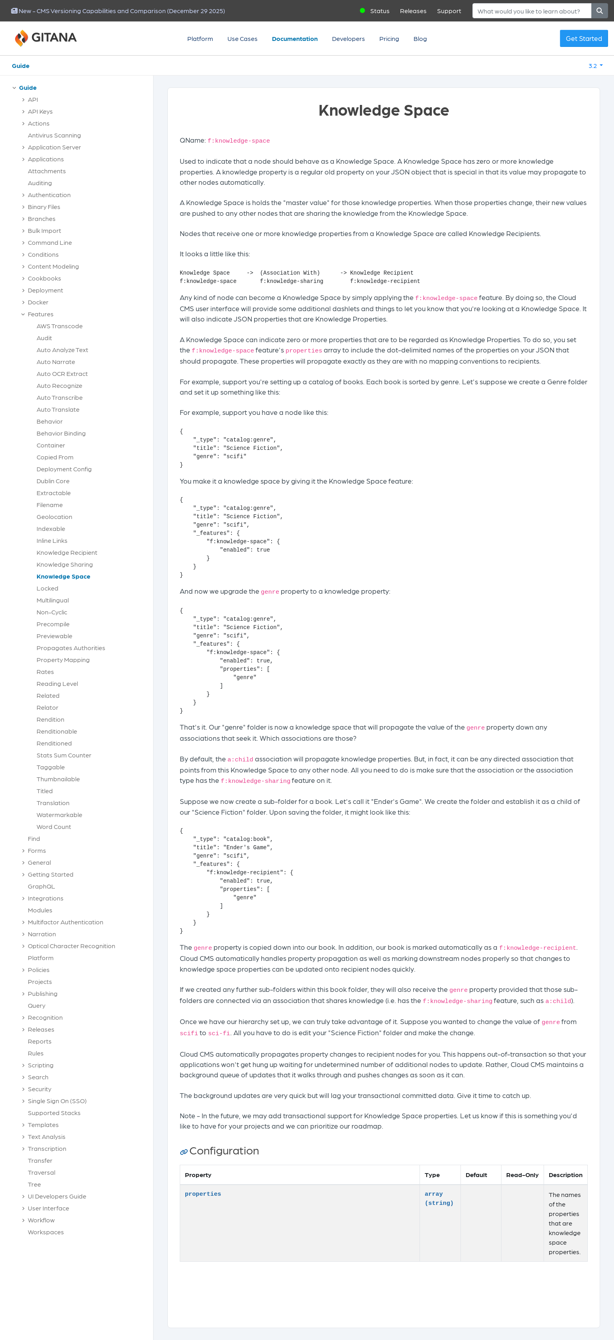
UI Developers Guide (57, 1196)
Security (39, 1088)
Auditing (40, 182)
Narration (42, 933)
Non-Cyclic (52, 612)
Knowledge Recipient (67, 552)
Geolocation (54, 516)
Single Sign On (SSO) (57, 1100)
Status (380, 10)
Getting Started (51, 874)
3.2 (593, 65)
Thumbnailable (58, 779)
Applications (46, 159)
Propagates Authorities (71, 647)
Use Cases (242, 38)
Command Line (50, 242)
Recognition (45, 1017)
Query (36, 1005)
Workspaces (46, 1232)
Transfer (40, 1160)
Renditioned (54, 743)
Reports (40, 1041)
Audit (44, 337)
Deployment (45, 290)
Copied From (55, 457)
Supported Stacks (54, 1112)
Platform (200, 38)
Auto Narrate (56, 361)
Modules (40, 910)
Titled (45, 790)
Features (41, 314)
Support (449, 10)
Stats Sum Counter (64, 755)
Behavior (50, 421)
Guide (20, 65)
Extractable (54, 492)
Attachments (47, 171)
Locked (47, 588)
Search (38, 1077)
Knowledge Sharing (65, 564)
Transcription (47, 1148)
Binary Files (44, 206)
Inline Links (52, 540)
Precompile (53, 624)
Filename (50, 504)
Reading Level (57, 683)
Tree (34, 1184)
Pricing (389, 38)
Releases (413, 10)
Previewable (54, 635)
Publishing (43, 993)
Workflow (41, 1220)
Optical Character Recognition (71, 945)
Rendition (50, 719)
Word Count (54, 826)
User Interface (48, 1208)
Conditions (43, 254)
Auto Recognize (59, 385)
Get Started (584, 38)
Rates (45, 671)
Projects (40, 981)
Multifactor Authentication (65, 922)
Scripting (41, 1065)
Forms (37, 850)
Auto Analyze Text (62, 349)
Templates (43, 1124)
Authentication (49, 194)
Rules (36, 1053)
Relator (47, 707)
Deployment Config (64, 469)
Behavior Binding (61, 433)
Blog (420, 38)
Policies (39, 969)
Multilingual (53, 600)
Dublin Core (53, 480)
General (39, 862)
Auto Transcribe (60, 397)
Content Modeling (53, 266)
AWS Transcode (60, 325)
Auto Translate (58, 409)
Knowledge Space (63, 576)
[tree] (80, 661)
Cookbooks (44, 278)
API (33, 99)
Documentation (295, 38)
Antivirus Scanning (54, 135)
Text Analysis (47, 1136)
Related (48, 695)
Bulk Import (44, 230)
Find (34, 838)
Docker (38, 302)
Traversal (41, 1172)
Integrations (46, 898)
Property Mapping (63, 659)
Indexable (51, 528)
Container (51, 445)
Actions (39, 123)
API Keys (40, 111)
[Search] (532, 10)
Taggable (51, 767)
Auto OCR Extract (62, 373)
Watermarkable (59, 814)
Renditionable (57, 731)
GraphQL (41, 886)
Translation (53, 802)
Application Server (54, 147)
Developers (348, 38)
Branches (42, 218)
